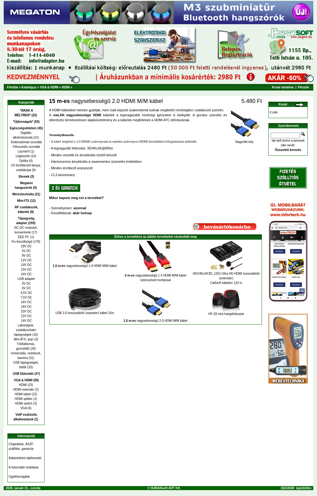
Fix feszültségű (21, 241)
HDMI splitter (24, 399)
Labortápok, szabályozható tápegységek (25, 330)
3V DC (26, 283)
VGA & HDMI (49, 87)
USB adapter (26, 279)
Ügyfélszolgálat (19, 476)
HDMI (66, 87)
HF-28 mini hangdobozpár (226, 314)
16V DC (26, 302)
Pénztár (303, 87)
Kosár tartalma (283, 87)
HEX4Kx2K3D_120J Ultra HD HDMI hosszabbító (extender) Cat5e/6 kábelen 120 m (226, 278)
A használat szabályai (23, 467)
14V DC (26, 320)
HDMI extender (23, 389)
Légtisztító (23, 156)
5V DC (26, 251)
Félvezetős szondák (26, 146)
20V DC (26, 311)
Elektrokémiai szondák (26, 142)
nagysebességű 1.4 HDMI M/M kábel (85, 266)
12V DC (26, 260)
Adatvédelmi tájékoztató (25, 458)
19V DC (26, 265)
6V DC (26, 288)
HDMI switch (23, 403)
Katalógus (28, 87)
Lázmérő (24, 151)
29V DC (26, 246)
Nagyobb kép (244, 140)
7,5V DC (26, 297)
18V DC (26, 306)
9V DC (26, 255)
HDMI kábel (23, 394)
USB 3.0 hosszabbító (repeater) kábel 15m (84, 313)
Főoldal (12, 87)
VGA (23, 408)
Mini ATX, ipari (23, 339)
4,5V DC (26, 292)
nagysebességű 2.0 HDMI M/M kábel (156, 320)
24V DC (26, 274)
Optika (23, 160)
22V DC (26, 316)
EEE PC (23, 237)
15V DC (26, 269)
